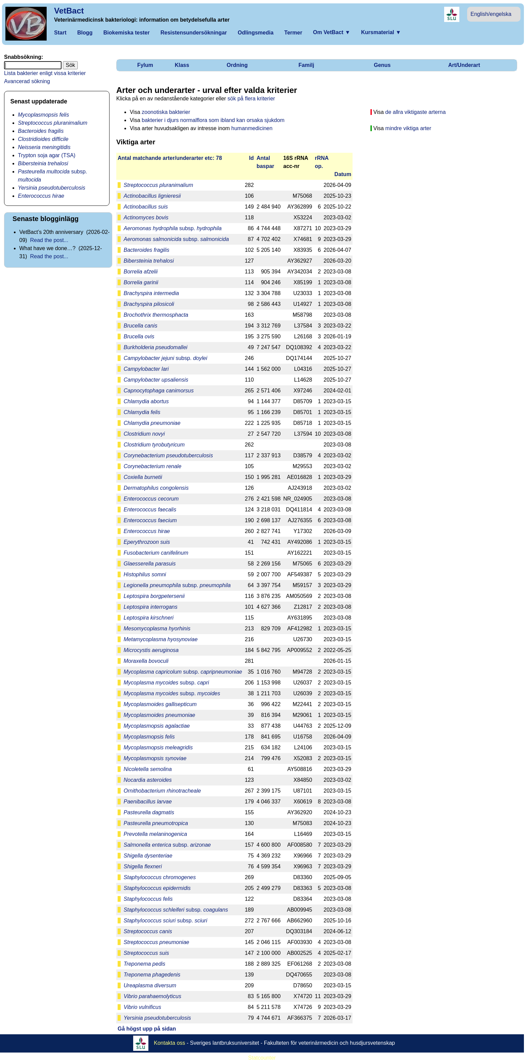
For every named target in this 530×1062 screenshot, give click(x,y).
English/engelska (491, 14)
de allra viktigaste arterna (415, 112)
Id (251, 158)
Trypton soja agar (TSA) (46, 155)
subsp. (173, 228)
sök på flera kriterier (251, 98)
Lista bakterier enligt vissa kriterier (45, 73)
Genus (382, 65)
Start (60, 32)
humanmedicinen (251, 128)
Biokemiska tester (126, 32)
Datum (342, 174)
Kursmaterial (381, 32)
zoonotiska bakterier (166, 112)
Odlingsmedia (255, 32)
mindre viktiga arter (408, 128)
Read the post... (49, 240)
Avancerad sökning (27, 81)
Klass (182, 65)
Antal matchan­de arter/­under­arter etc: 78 (170, 158)
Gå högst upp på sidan (147, 1029)
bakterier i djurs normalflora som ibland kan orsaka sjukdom (213, 120)
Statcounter (262, 1058)
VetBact (69, 10)
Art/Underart (464, 65)
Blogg (84, 32)
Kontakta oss (169, 1042)
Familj (306, 65)
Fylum (145, 65)
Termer (293, 32)
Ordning (236, 65)
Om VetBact (331, 32)
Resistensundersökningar (194, 32)
